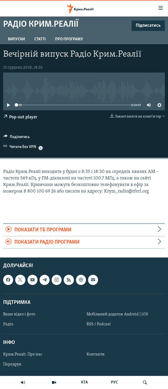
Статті (40, 39)
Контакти (95, 355)
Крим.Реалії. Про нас (22, 355)
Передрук (12, 365)
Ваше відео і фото (19, 314)
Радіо (8, 324)
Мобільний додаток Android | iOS (117, 314)
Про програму (69, 39)
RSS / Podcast (98, 324)
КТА (84, 382)
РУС (114, 382)
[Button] (16, 138)
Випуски (16, 39)
